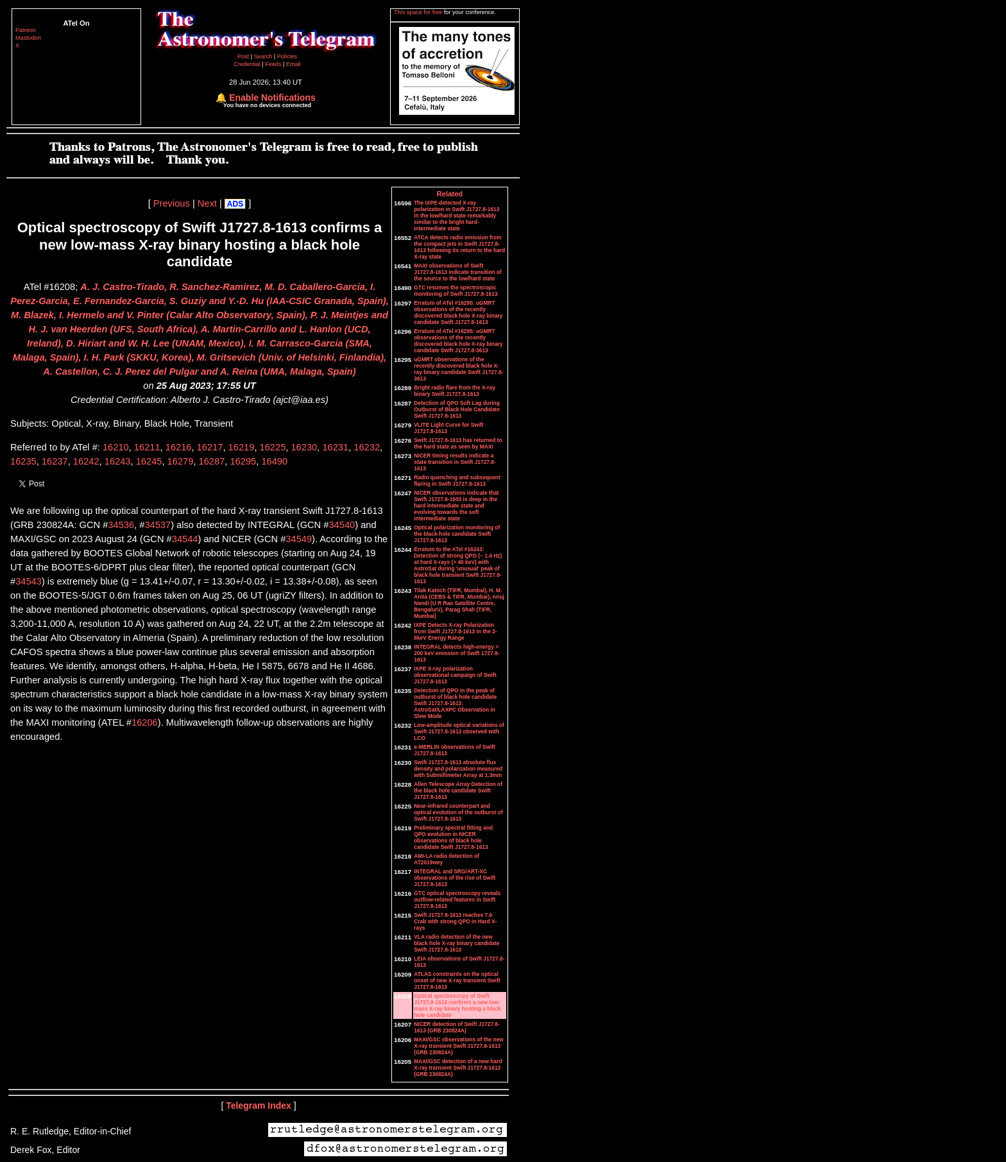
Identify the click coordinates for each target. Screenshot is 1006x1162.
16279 (180, 461)
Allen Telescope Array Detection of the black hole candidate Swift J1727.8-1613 (458, 790)
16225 (273, 447)
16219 (241, 447)
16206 (145, 722)
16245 (149, 461)
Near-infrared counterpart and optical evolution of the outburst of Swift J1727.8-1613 (458, 812)
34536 (121, 525)
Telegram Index (258, 1105)
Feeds (273, 64)
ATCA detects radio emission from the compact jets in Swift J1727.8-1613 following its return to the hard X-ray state (459, 247)
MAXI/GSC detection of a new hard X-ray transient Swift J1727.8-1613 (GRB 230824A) (458, 1067)
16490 (274, 461)
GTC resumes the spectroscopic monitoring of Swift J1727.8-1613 (455, 290)
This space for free (419, 12)
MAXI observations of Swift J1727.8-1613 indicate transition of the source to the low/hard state (457, 272)
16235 (23, 461)
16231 (335, 447)
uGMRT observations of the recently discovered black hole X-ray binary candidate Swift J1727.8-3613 (458, 369)
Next (207, 203)
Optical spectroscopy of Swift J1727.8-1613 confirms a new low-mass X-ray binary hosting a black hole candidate (457, 1005)
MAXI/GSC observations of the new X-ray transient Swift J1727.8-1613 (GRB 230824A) (459, 1045)
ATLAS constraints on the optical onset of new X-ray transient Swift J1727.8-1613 (457, 980)
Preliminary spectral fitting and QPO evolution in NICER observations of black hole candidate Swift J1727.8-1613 (453, 837)
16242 (86, 461)
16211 (147, 447)
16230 (304, 447)
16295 (243, 461)
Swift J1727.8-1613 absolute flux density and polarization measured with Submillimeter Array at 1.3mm (458, 768)
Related (450, 194)
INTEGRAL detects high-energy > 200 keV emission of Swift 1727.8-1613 (456, 653)
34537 (157, 525)
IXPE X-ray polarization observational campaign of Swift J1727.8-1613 (455, 675)
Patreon (25, 30)
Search (264, 56)
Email (293, 64)
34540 (341, 525)
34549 (299, 539)
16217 (210, 447)
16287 (212, 461)
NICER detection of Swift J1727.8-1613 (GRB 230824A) (457, 1027)
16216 (179, 447)
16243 (118, 461)
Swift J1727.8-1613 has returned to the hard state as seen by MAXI (458, 443)
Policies (287, 56)
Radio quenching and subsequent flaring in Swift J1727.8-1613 (457, 480)
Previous (171, 203)
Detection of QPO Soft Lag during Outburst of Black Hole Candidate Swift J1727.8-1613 (457, 409)
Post (244, 56)
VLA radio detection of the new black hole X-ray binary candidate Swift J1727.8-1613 (456, 943)
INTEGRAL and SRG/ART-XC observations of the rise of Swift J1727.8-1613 (454, 877)
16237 (55, 461)
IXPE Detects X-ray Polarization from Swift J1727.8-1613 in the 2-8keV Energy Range (455, 631)
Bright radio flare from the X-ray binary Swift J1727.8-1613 (454, 390)
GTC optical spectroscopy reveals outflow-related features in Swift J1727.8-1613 (457, 899)
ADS (235, 204)
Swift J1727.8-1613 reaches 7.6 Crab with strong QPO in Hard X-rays (455, 921)
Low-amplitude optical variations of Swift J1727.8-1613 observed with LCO (459, 731)
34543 (28, 581)
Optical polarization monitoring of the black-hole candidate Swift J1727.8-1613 (457, 533)
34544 (185, 539)
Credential (248, 64)
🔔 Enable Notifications (265, 97)
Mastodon (28, 38)
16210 (116, 447)
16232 (367, 447)
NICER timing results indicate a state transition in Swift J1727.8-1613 (455, 462)
